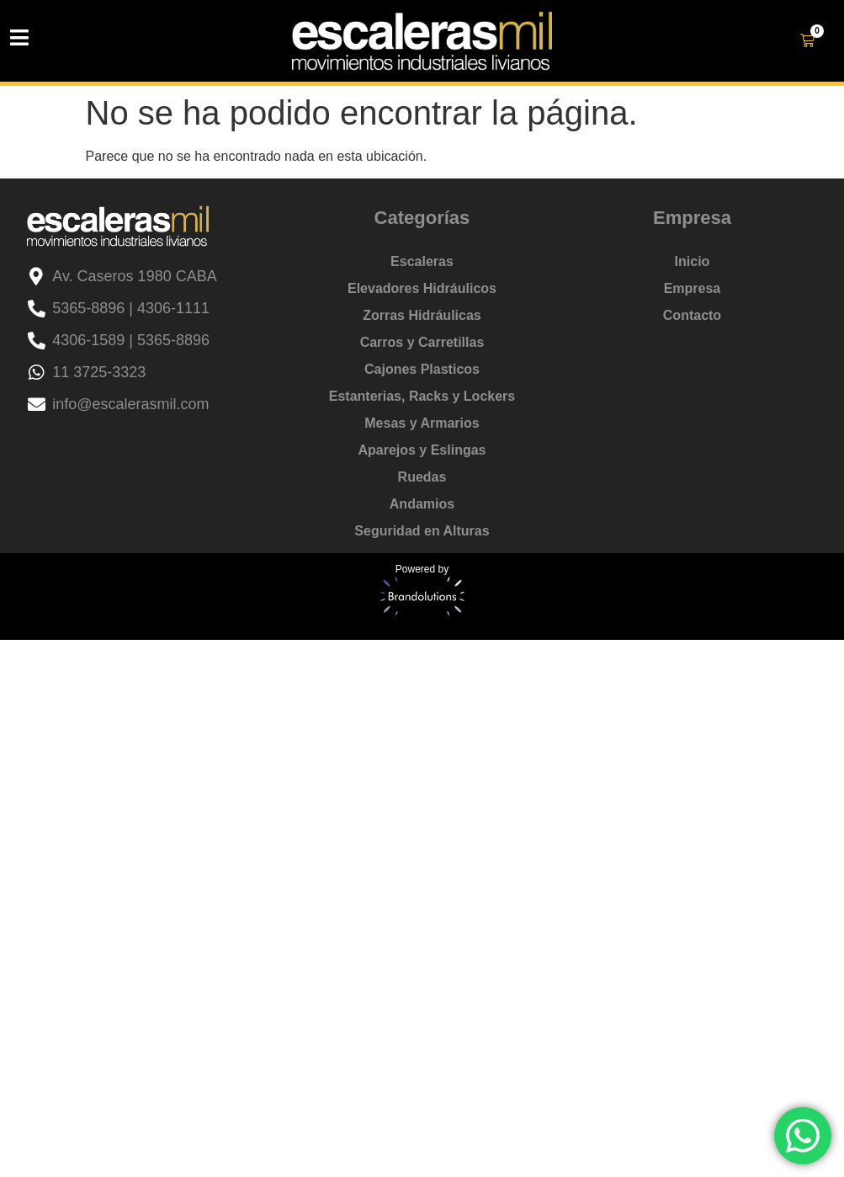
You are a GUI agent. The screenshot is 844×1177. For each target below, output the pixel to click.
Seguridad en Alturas (421, 531)
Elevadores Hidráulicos (422, 288)
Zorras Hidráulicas (422, 315)
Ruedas (422, 477)
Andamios (422, 504)
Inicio (692, 261)
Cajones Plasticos (422, 369)
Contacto (692, 315)
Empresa (692, 288)
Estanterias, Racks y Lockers (422, 396)
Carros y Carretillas (422, 342)
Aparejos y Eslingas (422, 450)
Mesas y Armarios (421, 423)
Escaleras (422, 261)
